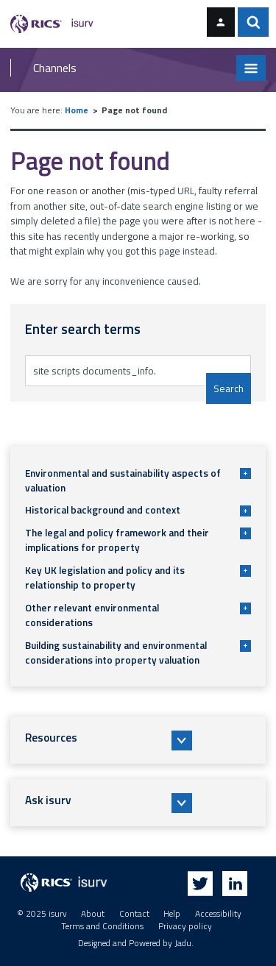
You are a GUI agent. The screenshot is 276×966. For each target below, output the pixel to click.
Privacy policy (185, 926)
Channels (55, 68)
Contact (134, 913)
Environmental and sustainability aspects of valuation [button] (138, 480)
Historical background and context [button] (138, 509)
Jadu (182, 943)
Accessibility (218, 913)
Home (76, 110)
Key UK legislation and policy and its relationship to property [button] (138, 577)
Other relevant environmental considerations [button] (138, 615)
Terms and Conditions (102, 926)
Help (171, 913)
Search (228, 388)
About (93, 913)
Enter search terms (72, 355)
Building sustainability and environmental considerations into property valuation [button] (138, 652)
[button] (138, 740)
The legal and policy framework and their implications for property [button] (138, 540)
